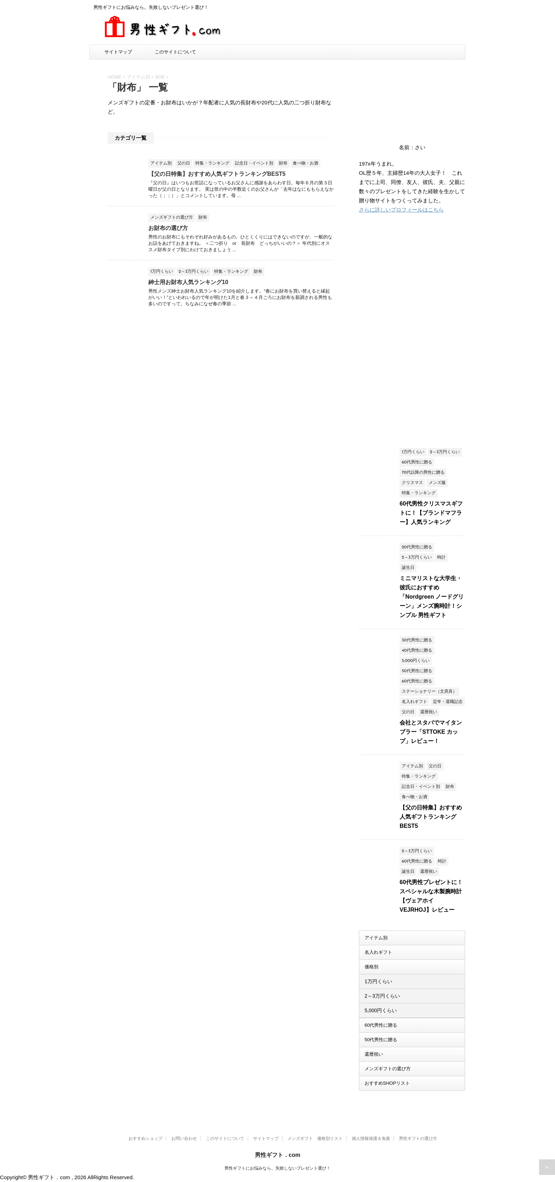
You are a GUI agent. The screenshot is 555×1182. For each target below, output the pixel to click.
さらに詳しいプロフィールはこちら (401, 210)
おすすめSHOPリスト (387, 1083)
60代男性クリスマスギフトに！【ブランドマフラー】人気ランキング (431, 513)
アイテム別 (376, 937)
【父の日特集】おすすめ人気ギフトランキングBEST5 (217, 174)
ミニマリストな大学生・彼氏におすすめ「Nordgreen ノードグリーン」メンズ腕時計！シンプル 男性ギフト (432, 596)
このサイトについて (175, 51)
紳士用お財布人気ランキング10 (188, 282)
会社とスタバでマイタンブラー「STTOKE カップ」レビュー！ (431, 732)
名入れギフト (378, 952)
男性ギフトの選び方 (418, 1138)
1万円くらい (378, 981)
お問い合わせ (184, 1138)
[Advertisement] (412, 331)
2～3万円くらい (382, 996)
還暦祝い (374, 1054)
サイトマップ (118, 51)
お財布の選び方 (168, 228)
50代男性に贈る (381, 1039)
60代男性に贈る (381, 1025)
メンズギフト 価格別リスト (315, 1138)
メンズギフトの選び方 (388, 1068)
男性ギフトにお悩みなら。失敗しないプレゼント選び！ (277, 1168)
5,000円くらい (381, 1010)
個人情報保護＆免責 (371, 1138)
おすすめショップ (145, 1138)
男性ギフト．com (278, 1155)
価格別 (371, 966)
